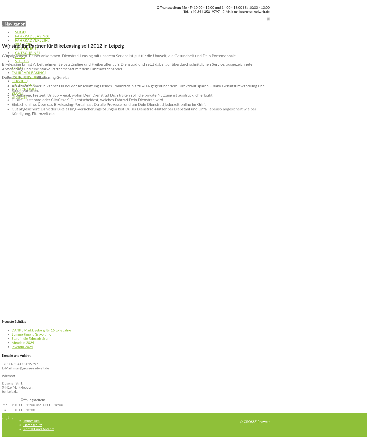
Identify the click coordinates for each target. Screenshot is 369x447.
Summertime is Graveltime (31, 334)
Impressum (31, 421)
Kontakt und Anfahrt (38, 429)
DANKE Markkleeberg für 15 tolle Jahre (41, 330)
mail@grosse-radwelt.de (252, 11)
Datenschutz (32, 425)
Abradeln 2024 (23, 342)
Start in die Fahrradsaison (30, 338)
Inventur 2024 (22, 347)
